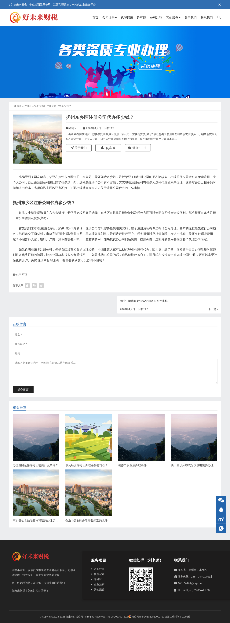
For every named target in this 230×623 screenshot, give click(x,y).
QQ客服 (108, 148)
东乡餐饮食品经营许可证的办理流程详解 (38, 520)
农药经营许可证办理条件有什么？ (86, 465)
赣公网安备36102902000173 (145, 616)
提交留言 (23, 389)
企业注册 (99, 568)
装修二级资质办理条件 (132, 465)
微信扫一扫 (137, 148)
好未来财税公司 (74, 616)
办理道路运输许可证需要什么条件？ (35, 465)
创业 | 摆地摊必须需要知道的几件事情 (89, 520)
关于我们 (190, 17)
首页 (95, 17)
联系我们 (207, 17)
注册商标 (44, 260)
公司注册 (108, 17)
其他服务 (172, 17)
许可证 (141, 17)
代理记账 (127, 17)
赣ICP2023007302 (118, 616)
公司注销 (156, 17)
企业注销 (99, 584)
